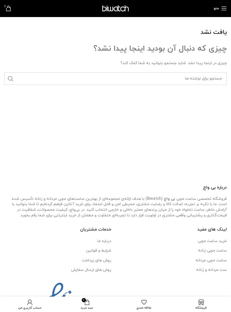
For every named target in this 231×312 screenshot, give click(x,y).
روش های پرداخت (96, 260)
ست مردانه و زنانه (211, 270)
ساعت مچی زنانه (212, 250)
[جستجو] (115, 78)
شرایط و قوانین (98, 250)
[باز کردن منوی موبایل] (220, 8)
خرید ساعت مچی (212, 241)
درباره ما (104, 241)
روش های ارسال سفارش (91, 270)
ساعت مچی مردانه (211, 260)
